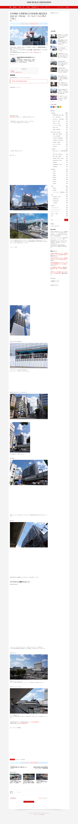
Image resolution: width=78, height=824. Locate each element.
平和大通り (55, 146)
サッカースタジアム (54, 207)
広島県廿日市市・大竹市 (57, 160)
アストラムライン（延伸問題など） (59, 192)
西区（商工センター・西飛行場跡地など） (60, 151)
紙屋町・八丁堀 (21, 7)
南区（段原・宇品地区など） (58, 154)
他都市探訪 (53, 169)
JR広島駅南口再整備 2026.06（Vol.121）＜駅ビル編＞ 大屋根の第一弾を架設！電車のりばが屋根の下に (59, 71)
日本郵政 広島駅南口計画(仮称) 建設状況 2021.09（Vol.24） (26, 58)
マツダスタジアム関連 (57, 125)
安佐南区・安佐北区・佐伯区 (58, 158)
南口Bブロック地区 (56, 121)
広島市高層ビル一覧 (35, 7)
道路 (52, 194)
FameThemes (42, 815)
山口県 (54, 171)
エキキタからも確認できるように (17, 72)
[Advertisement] (18, 382)
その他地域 (53, 149)
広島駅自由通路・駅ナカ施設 (58, 115)
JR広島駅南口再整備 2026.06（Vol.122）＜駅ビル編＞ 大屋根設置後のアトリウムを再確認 (15, 782)
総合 (52, 215)
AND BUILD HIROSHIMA (39, 2)
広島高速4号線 (55, 198)
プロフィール (47, 7)
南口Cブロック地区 (56, 123)
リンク (42, 7)
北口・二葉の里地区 (56, 117)
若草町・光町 (55, 127)
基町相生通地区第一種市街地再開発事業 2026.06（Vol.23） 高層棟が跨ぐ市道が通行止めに (58, 246)
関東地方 (54, 177)
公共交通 (27, 7)
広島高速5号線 (55, 200)
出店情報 (52, 205)
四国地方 (54, 181)
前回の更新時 (12, 117)
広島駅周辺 (14, 7)
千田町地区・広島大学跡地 (58, 140)
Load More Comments (29, 802)
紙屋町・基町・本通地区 (57, 134)
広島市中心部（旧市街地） (56, 132)
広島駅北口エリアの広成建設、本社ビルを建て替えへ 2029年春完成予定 (63, 36)
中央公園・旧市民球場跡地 (58, 138)
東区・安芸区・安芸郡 (57, 156)
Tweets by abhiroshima (54, 226)
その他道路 (55, 202)
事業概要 (12, 71)
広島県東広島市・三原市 (57, 164)
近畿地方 (54, 179)
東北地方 (54, 175)
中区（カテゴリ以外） (57, 144)
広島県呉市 (55, 162)
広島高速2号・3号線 (56, 196)
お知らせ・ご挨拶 (54, 213)
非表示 (25, 69)
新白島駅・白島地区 (56, 142)
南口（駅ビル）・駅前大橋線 (20, 759)
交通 (52, 186)
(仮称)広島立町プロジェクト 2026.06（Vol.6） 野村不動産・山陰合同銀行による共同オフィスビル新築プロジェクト (59, 56)
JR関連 (54, 188)
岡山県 (54, 173)
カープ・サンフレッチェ (55, 209)
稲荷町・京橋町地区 (56, 129)
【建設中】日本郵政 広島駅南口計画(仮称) (19, 81)
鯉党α (11, 20)
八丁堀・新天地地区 (56, 136)
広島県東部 (55, 166)
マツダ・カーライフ (54, 211)
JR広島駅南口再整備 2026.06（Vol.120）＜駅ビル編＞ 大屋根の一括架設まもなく (41, 782)
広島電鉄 (54, 190)
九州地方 (54, 183)
